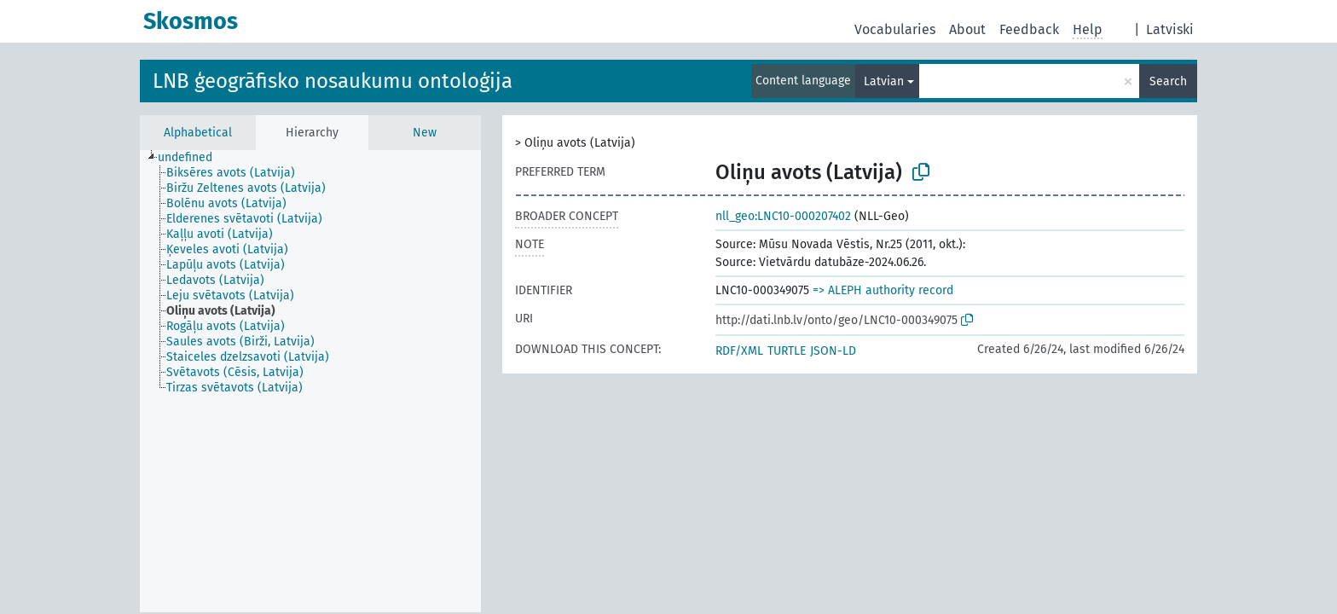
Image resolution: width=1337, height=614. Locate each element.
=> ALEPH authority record (883, 290)
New (425, 132)
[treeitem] (192, 157)
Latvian (884, 81)
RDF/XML (739, 351)
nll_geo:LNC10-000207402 (783, 216)
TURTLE (786, 351)
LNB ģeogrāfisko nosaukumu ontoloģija (332, 81)
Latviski (1170, 29)
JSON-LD (833, 351)
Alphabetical (198, 132)
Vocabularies (894, 29)
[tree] (310, 381)
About (967, 29)
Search (1168, 81)
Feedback (1029, 29)
